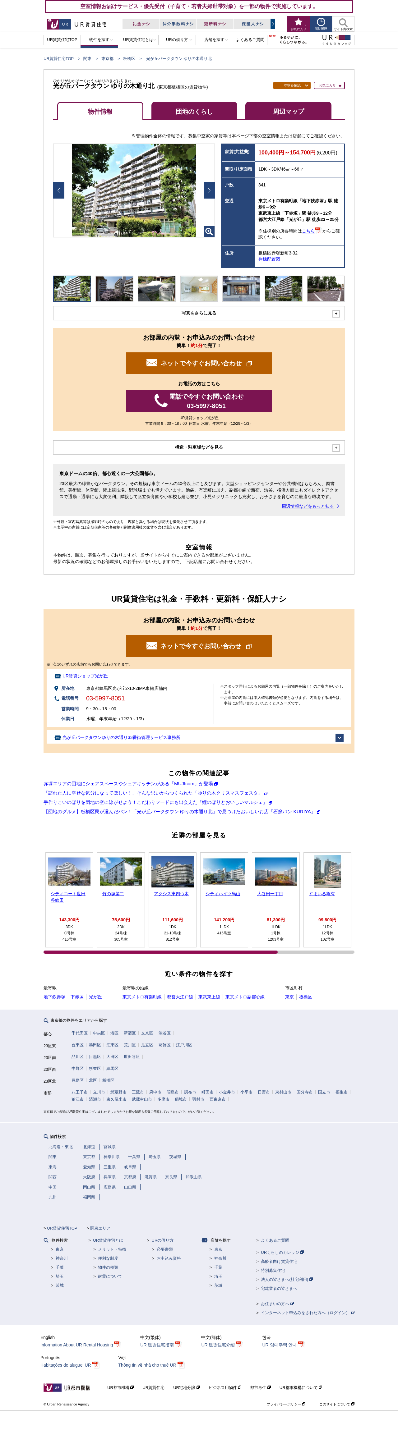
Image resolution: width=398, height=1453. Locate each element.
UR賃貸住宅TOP (59, 58)
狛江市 (78, 1099)
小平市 (246, 1092)
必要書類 (165, 1249)
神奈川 (62, 1258)
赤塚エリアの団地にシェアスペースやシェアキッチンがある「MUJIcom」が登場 (128, 783)
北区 (93, 1080)
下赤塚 (77, 996)
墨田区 (95, 1045)
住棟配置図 (269, 259)
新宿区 (130, 1033)
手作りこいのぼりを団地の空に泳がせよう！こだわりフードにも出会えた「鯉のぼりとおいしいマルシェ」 (155, 802)
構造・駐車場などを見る (199, 447)
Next (209, 190)
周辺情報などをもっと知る (308, 506)
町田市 (207, 1092)
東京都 (107, 58)
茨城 (60, 1285)
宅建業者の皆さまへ (279, 1288)
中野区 (78, 1068)
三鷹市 (138, 1092)
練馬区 (112, 1068)
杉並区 (95, 1068)
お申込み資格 (169, 1258)
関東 (87, 58)
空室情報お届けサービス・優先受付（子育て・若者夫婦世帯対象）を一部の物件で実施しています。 (199, 6)
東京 (289, 996)
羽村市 (198, 1099)
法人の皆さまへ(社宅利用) (286, 1279)
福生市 (342, 1092)
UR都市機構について (301, 1387)
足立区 (147, 1045)
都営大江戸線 (180, 996)
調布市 (190, 1092)
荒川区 (130, 1045)
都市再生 (260, 1387)
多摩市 (163, 1099)
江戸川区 (184, 1045)
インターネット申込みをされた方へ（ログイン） (307, 1312)
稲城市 (181, 1099)
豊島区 (78, 1080)
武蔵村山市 (142, 1099)
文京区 (147, 1033)
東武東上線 (209, 996)
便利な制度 (108, 1258)
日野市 (264, 1092)
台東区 (78, 1045)
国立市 (324, 1092)
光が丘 (95, 996)
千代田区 (80, 1033)
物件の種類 (108, 1267)
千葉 (60, 1267)
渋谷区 (165, 1033)
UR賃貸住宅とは (108, 1240)
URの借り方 (163, 1240)
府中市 (155, 1092)
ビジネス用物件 (225, 1387)
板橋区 (129, 58)
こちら (308, 231)
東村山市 (283, 1092)
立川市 (99, 1092)
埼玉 (60, 1276)
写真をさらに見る (199, 312)
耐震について (110, 1276)
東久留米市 (116, 1099)
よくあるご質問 (275, 1240)
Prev (58, 190)
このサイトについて (336, 1404)
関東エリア (100, 1228)
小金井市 (227, 1092)
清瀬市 (95, 1099)
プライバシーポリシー (286, 1404)
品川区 (78, 1057)
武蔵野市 (118, 1092)
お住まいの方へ (277, 1303)
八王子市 (80, 1092)
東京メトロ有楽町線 (142, 996)
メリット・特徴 (112, 1249)
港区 (114, 1033)
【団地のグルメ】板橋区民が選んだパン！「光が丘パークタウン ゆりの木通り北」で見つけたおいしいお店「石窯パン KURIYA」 (180, 811)
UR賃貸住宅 (153, 1387)
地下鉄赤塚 (54, 996)
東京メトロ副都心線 (245, 996)
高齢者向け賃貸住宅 (279, 1261)
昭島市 (173, 1092)
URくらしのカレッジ (282, 1252)
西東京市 (218, 1099)
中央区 (99, 1033)
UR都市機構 (120, 1387)
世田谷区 (132, 1057)
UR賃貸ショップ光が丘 (85, 675)
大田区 (112, 1057)
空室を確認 (292, 85)
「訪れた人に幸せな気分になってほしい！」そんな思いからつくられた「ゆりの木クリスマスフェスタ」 (153, 792)
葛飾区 (165, 1045)
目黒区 (95, 1057)
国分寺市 (305, 1092)
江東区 (112, 1045)
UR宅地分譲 (186, 1387)
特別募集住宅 (273, 1270)
